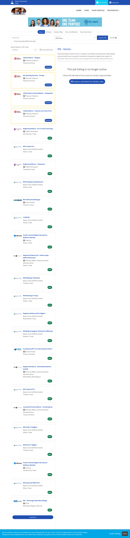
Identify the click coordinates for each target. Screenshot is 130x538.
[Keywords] (33, 37)
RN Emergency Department (33, 182)
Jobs (86, 10)
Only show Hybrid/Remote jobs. (25, 41)
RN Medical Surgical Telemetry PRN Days (38, 331)
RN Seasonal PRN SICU (31, 483)
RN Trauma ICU (28, 146)
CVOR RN (26, 217)
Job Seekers (101, 2)
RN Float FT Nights (30, 445)
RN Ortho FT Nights (30, 427)
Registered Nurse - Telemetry (34, 164)
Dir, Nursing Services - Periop (33, 75)
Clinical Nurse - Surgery (31, 58)
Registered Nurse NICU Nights (34, 313)
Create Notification (46, 50)
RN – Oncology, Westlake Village (35, 500)
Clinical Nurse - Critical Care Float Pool (37, 111)
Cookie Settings (115, 534)
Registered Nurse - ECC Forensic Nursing (38, 129)
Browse (48, 32)
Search (41, 32)
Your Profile (98, 10)
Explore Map (58, 32)
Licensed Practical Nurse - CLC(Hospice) (37, 407)
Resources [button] (112, 10)
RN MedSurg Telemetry (31, 278)
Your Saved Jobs (85, 32)
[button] (113, 37)
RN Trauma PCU (29, 389)
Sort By (14, 50)
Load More (32, 517)
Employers (114, 2)
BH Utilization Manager (31, 200)
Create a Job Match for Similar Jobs (87, 81)
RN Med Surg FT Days (30, 296)
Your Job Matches (72, 32)
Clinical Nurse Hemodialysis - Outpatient (38, 93)
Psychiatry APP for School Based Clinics (37, 349)
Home (78, 10)
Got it (125, 534)
